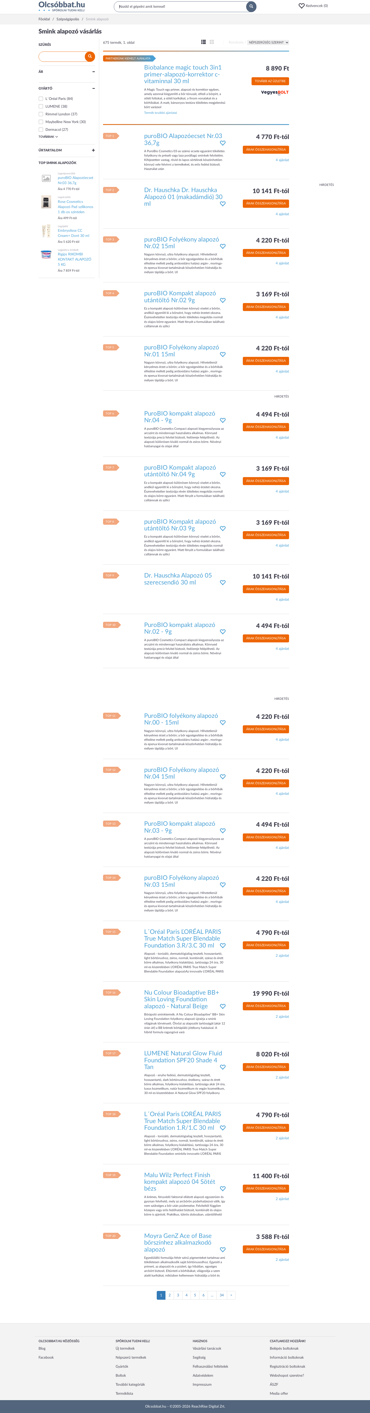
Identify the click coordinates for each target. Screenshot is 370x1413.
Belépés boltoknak (284, 1348)
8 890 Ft (277, 69)
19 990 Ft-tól (271, 994)
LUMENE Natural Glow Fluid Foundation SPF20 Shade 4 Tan (183, 1060)
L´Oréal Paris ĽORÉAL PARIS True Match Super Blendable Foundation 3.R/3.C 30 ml (182, 939)
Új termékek (125, 1348)
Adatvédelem (203, 1375)
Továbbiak (48, 136)
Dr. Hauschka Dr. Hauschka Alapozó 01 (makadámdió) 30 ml (183, 197)
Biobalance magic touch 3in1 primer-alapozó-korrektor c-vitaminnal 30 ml (183, 74)
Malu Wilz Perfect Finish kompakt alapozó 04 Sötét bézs (179, 1182)
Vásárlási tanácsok (207, 1348)
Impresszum (202, 1384)
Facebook (46, 1357)
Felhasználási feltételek (210, 1366)
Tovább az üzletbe (270, 81)
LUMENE (52, 106)
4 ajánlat (282, 160)
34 (222, 1295)
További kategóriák (130, 1384)
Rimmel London (57, 114)
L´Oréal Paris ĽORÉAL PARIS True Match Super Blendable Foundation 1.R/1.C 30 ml (182, 1121)
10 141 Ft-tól (271, 191)
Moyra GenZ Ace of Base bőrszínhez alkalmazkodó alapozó (178, 1243)
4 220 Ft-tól (272, 241)
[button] (314, 6)
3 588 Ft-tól (272, 1237)
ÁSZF (274, 1384)
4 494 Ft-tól (272, 415)
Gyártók (122, 1366)
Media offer (279, 1393)
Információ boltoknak (287, 1357)
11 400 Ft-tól (271, 1176)
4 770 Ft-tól (272, 137)
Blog (42, 1348)
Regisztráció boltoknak (287, 1366)
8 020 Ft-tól (272, 1055)
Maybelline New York (62, 122)
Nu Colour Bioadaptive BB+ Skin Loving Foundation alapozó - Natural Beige (181, 1000)
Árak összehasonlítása (266, 149)
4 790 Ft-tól (272, 933)
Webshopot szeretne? (287, 1375)
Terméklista (124, 1393)
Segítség (199, 1357)
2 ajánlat (282, 956)
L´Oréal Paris (55, 99)
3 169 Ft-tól (272, 294)
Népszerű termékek (131, 1357)
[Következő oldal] (231, 1295)
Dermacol (53, 130)
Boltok (121, 1375)
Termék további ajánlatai (160, 112)
